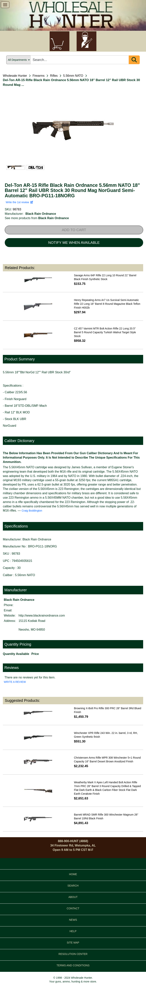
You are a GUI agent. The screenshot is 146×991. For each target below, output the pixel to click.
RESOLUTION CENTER (73, 953)
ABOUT (73, 897)
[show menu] (5, 5)
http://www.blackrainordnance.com (42, 615)
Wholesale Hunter (15, 75)
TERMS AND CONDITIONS (72, 965)
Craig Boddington (32, 510)
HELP (73, 931)
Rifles (54, 75)
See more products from (37, 218)
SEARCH (73, 885)
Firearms (38, 75)
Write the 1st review (19, 202)
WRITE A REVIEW (15, 681)
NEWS (73, 919)
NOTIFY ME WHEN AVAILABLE (74, 243)
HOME (73, 874)
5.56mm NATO (73, 75)
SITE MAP (73, 942)
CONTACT (73, 908)
